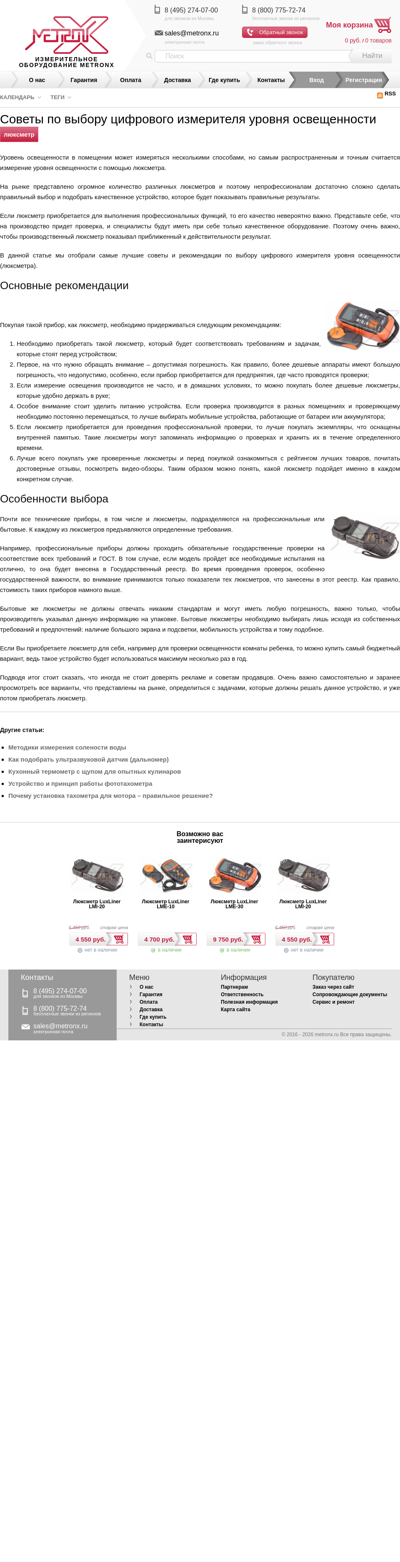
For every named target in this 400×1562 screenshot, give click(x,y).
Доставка (177, 80)
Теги (57, 97)
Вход (316, 80)
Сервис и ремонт (333, 1002)
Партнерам (234, 987)
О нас (37, 80)
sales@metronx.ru (192, 33)
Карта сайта (235, 1009)
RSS (386, 93)
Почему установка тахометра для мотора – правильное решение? (110, 795)
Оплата (130, 80)
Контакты (271, 80)
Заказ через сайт (333, 987)
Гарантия (83, 80)
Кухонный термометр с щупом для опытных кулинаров (94, 771)
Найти (372, 56)
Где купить (224, 80)
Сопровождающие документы (349, 994)
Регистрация (363, 80)
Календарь (17, 97)
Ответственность (242, 994)
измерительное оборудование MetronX (66, 62)
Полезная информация (249, 1002)
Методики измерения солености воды (67, 747)
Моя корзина (349, 25)
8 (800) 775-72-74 (278, 10)
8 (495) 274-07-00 (191, 10)
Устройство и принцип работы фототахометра (80, 783)
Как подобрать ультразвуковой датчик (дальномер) (88, 759)
